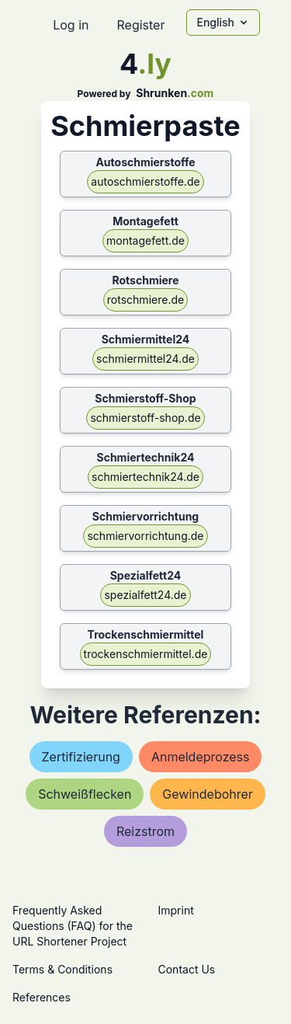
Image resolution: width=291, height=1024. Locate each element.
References (41, 997)
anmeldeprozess (200, 757)
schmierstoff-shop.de (145, 417)
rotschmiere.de (145, 299)
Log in (70, 25)
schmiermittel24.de (145, 358)
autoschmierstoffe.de (145, 181)
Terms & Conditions (62, 969)
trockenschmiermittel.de (146, 653)
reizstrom (145, 831)
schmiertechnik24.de (145, 476)
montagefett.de (145, 240)
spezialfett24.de (145, 594)
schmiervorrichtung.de (145, 535)
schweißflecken (84, 794)
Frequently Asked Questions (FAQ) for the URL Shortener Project (72, 926)
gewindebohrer (207, 794)
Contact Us (187, 969)
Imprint (176, 910)
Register (140, 25)
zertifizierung (81, 757)
